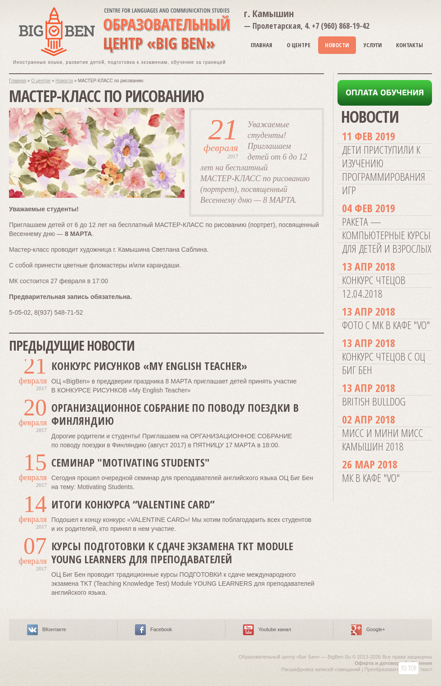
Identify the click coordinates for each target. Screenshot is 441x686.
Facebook (161, 629)
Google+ (375, 629)
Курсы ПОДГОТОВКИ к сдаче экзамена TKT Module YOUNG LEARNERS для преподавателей (172, 552)
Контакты (409, 45)
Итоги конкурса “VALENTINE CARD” (133, 504)
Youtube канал (274, 629)
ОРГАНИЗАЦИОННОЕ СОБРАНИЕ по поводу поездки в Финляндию (175, 414)
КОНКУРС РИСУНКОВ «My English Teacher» (149, 365)
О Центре (298, 45)
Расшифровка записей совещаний (320, 669)
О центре (40, 80)
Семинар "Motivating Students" (130, 462)
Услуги (373, 45)
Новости (337, 45)
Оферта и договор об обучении (393, 663)
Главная (261, 45)
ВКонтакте (54, 629)
